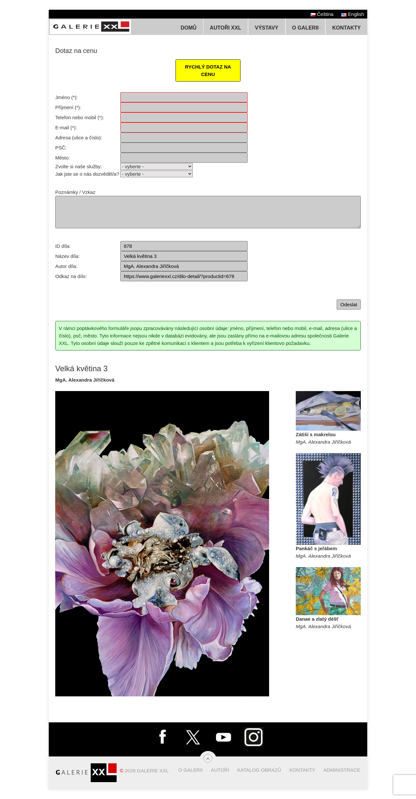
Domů (189, 28)
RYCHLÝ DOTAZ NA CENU (208, 70)
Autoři (220, 770)
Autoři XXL (225, 28)
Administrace (341, 770)
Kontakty (346, 28)
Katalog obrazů (259, 770)
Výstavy (266, 28)
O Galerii (305, 28)
